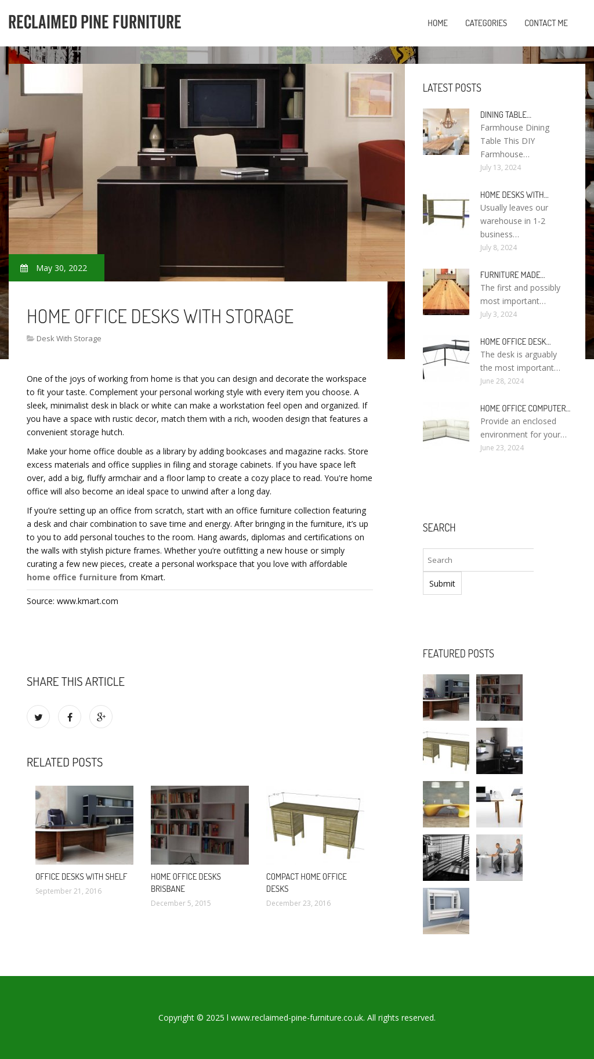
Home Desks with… (514, 194)
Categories (486, 22)
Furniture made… (512, 274)
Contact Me (546, 22)
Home (438, 22)
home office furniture (72, 577)
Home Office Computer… (525, 408)
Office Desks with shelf (81, 876)
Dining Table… (505, 114)
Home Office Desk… (515, 341)
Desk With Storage (69, 338)
